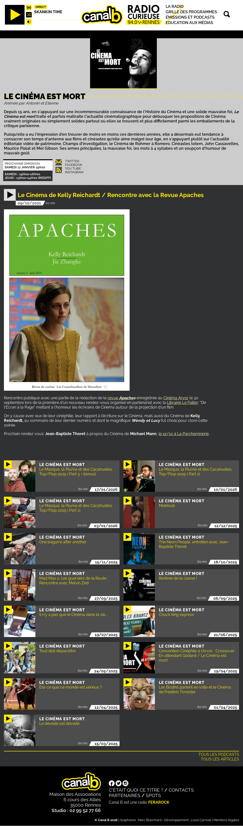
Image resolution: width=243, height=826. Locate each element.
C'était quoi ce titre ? (136, 790)
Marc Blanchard (150, 820)
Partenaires (124, 795)
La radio (175, 6)
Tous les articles (220, 759)
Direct (41, 6)
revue (121, 398)
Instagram (74, 172)
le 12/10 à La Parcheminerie (184, 433)
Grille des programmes (191, 12)
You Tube (73, 168)
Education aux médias (189, 23)
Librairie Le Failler (182, 402)
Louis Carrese (201, 820)
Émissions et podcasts (190, 17)
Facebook (73, 165)
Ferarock (158, 802)
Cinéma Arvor (176, 398)
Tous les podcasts (218, 754)
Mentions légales (226, 820)
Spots (153, 795)
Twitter (72, 161)
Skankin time (48, 12)
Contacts (181, 790)
